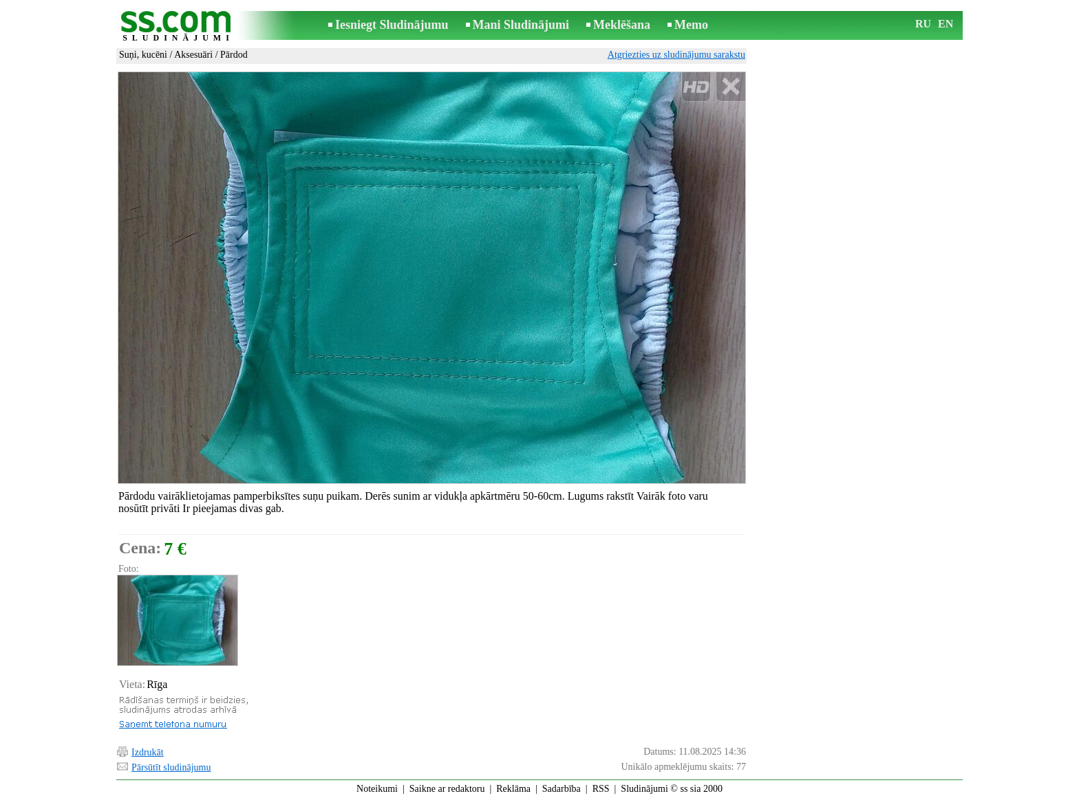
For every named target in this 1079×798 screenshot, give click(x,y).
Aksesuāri (193, 54)
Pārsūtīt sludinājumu (171, 767)
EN (945, 24)
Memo (691, 25)
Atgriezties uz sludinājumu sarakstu (676, 54)
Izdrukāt (147, 752)
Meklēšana (621, 25)
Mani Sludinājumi (521, 25)
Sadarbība (561, 789)
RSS (601, 789)
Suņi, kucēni (143, 54)
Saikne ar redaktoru (447, 789)
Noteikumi (377, 789)
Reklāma (513, 789)
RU (923, 24)
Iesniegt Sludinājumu (392, 25)
